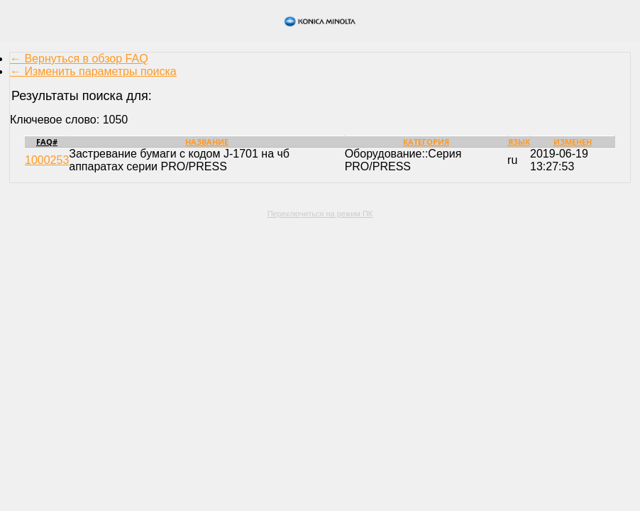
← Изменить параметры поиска (93, 71)
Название (206, 141)
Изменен (572, 141)
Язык (519, 141)
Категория (426, 141)
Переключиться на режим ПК (320, 213)
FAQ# (46, 141)
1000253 (47, 160)
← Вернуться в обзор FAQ (79, 59)
